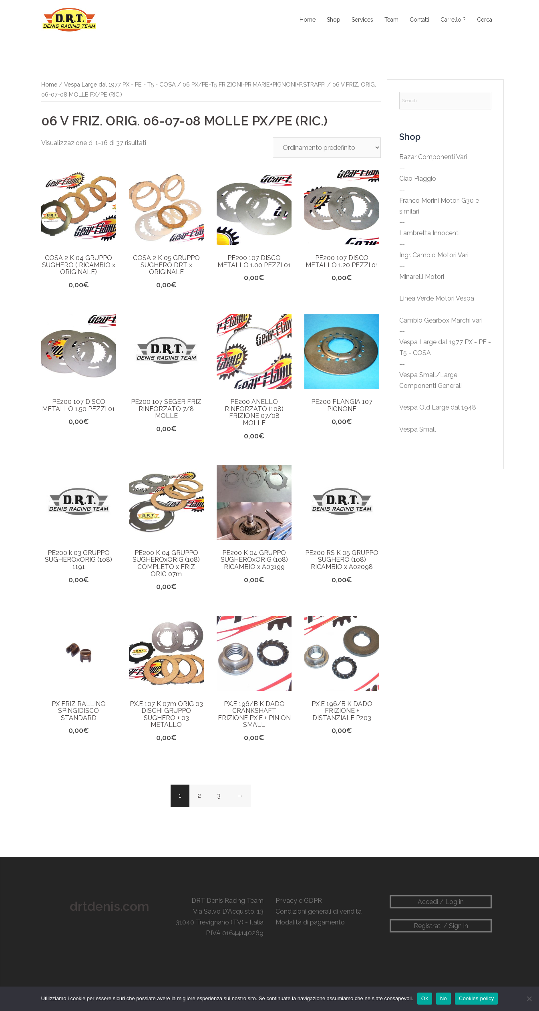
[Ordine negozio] (327, 147)
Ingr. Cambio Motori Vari (434, 255)
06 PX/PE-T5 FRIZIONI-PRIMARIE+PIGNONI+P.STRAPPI (254, 84)
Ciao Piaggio (417, 178)
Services (362, 19)
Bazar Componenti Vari (433, 157)
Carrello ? (453, 19)
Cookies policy (476, 998)
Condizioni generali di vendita (319, 911)
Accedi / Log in (441, 902)
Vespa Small (417, 429)
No (443, 998)
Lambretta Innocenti (429, 233)
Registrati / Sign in (441, 926)
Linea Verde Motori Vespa (436, 298)
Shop (333, 19)
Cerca (484, 19)
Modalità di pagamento (310, 922)
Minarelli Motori (421, 276)
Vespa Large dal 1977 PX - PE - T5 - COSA (120, 84)
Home (308, 19)
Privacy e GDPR (299, 900)
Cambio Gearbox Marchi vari (441, 320)
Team (391, 19)
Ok (424, 998)
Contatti (419, 19)
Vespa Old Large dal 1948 (437, 407)
